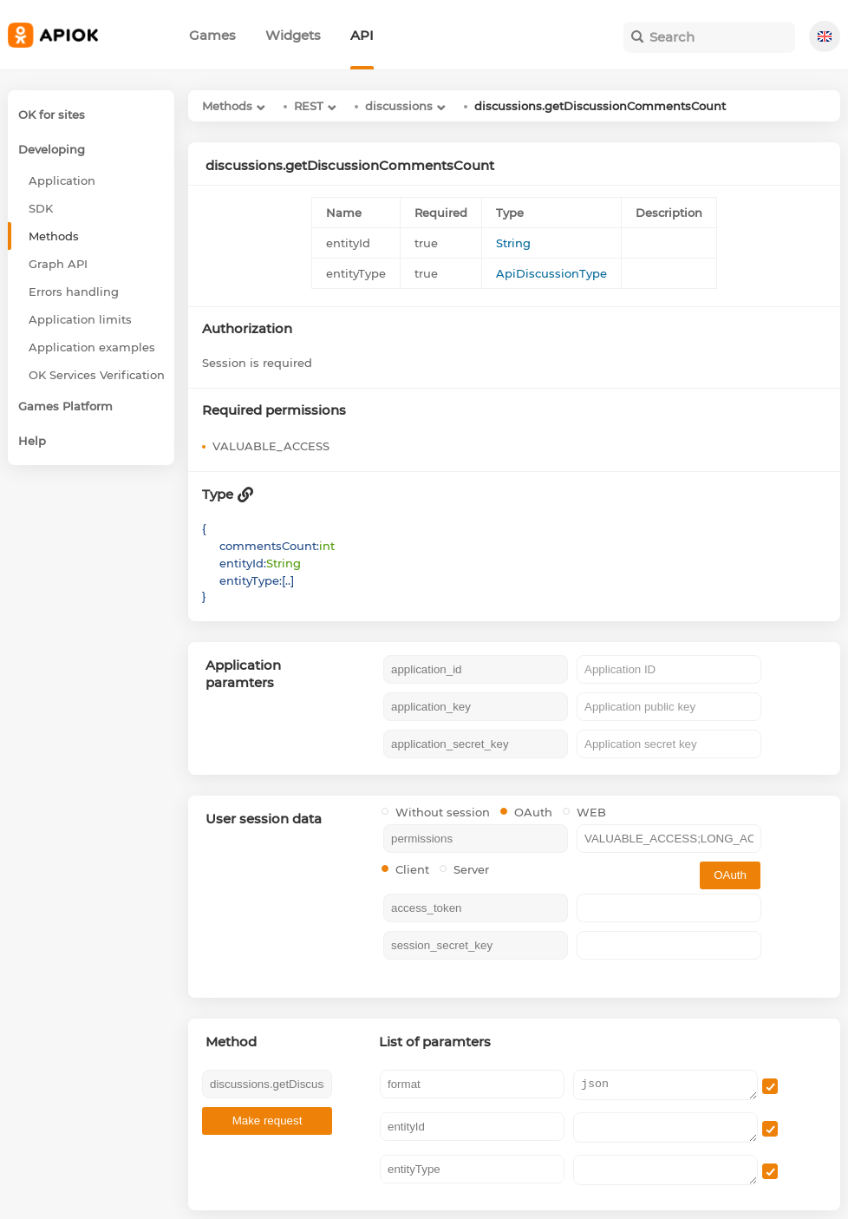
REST (308, 106)
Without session (436, 812)
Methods (227, 106)
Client (405, 869)
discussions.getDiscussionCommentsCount (600, 106)
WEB (584, 812)
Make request (267, 1120)
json (665, 1085)
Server (464, 869)
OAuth (526, 812)
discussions (399, 106)
